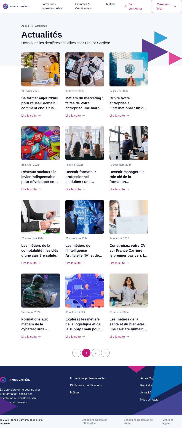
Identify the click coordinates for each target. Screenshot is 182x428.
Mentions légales (167, 421)
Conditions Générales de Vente (138, 421)
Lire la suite (31, 115)
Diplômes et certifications (86, 385)
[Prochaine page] (105, 353)
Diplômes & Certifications (83, 6)
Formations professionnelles (51, 6)
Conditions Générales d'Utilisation (94, 421)
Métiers (110, 4)
